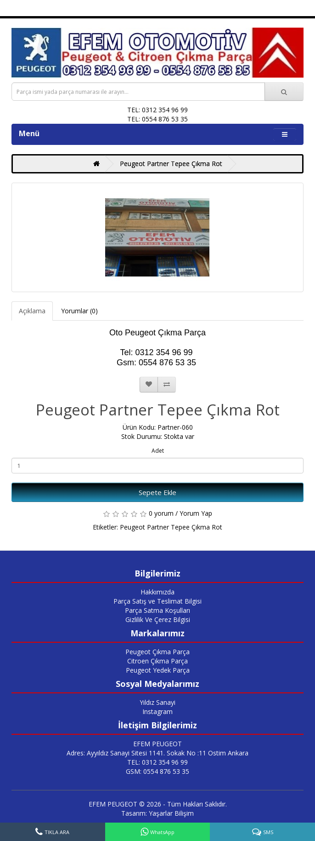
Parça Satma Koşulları (157, 610)
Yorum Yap (196, 513)
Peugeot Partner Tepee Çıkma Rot (171, 163)
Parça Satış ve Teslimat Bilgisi (157, 601)
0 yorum (161, 513)
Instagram (157, 711)
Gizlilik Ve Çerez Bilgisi (157, 619)
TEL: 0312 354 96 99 (157, 762)
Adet (158, 451)
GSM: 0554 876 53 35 (157, 771)
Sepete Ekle (157, 492)
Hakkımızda (157, 592)
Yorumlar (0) (79, 310)
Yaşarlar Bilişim (171, 813)
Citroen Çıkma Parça (157, 661)
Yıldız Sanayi (157, 702)
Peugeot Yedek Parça (158, 670)
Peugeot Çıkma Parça (157, 651)
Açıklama (32, 310)
